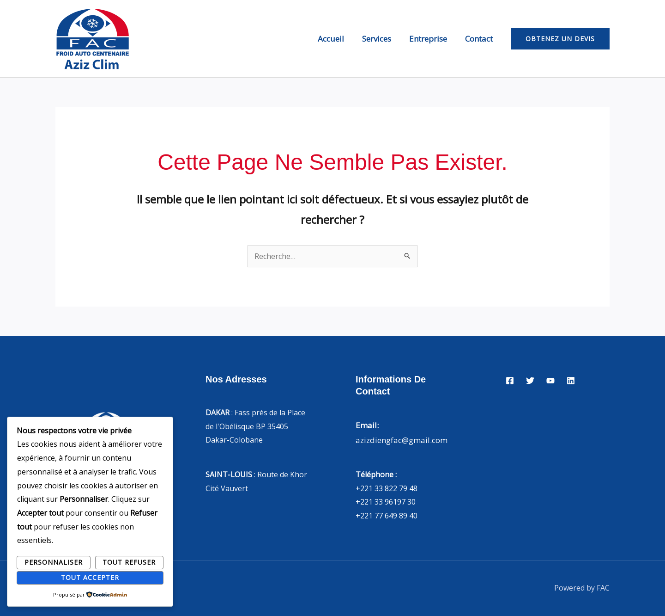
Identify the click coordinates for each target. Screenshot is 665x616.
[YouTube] (550, 380)
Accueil (339, 38)
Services (382, 38)
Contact (480, 38)
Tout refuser (129, 562)
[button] (560, 38)
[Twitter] (530, 380)
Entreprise (431, 38)
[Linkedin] (571, 380)
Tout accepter (90, 577)
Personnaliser (53, 562)
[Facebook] (510, 380)
